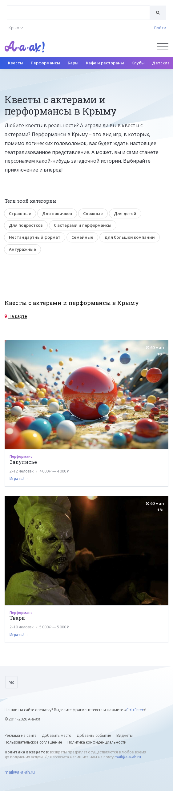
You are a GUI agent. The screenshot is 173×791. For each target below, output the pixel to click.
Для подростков (26, 225)
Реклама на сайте (21, 735)
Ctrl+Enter (134, 709)
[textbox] (78, 8)
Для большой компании (129, 237)
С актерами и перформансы (82, 225)
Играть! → (19, 478)
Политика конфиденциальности (97, 742)
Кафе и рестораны (105, 63)
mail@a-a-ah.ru (128, 757)
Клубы (138, 63)
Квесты (15, 63)
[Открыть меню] (162, 47)
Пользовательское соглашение (33, 742)
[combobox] (78, 12)
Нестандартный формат (34, 237)
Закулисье (23, 462)
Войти (160, 27)
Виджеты (124, 735)
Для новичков (57, 213)
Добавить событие (94, 735)
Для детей (125, 213)
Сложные (93, 213)
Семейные (82, 237)
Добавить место (56, 735)
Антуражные (22, 249)
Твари (17, 618)
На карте (17, 316)
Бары (73, 63)
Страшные (20, 213)
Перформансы (45, 63)
